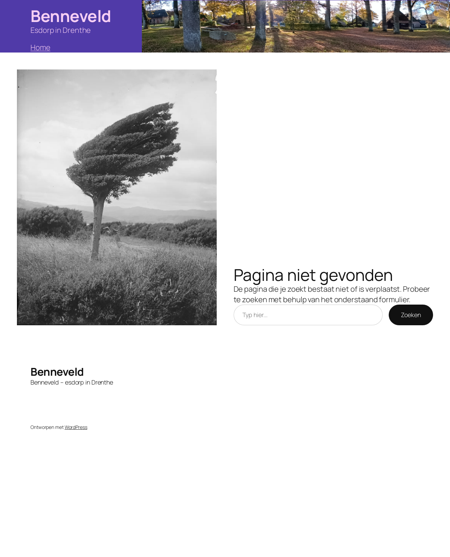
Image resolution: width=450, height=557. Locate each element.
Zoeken (411, 315)
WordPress (76, 427)
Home (40, 47)
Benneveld (70, 16)
